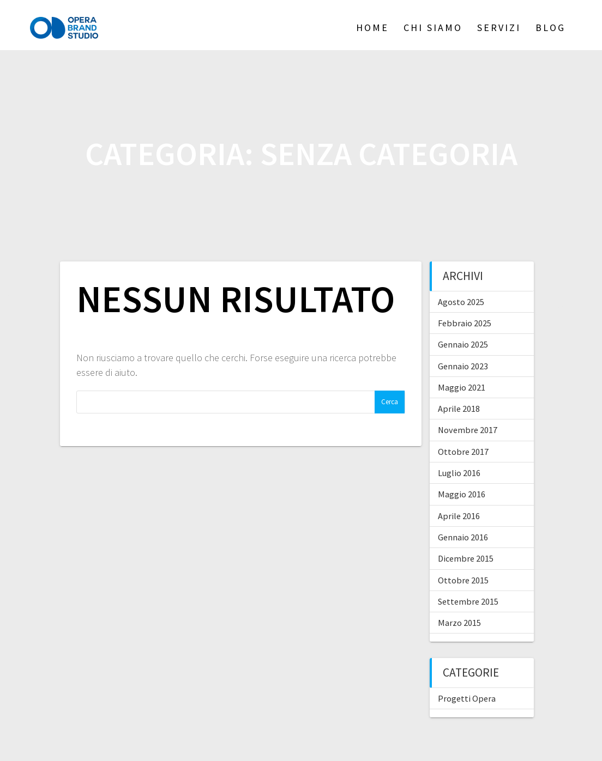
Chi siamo (433, 27)
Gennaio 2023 (463, 366)
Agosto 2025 (461, 301)
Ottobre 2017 (463, 451)
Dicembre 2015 (465, 558)
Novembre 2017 (467, 429)
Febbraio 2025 (464, 323)
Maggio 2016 (461, 494)
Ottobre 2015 (463, 580)
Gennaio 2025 (463, 344)
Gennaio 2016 (463, 537)
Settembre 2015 (468, 601)
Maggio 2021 (461, 387)
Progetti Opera (467, 698)
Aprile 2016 (459, 515)
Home (372, 27)
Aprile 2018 (459, 408)
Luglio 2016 (459, 472)
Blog (550, 27)
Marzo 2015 (459, 622)
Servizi (499, 27)
